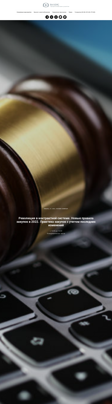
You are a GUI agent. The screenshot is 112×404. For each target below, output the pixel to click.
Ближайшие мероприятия (24, 12)
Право (70, 12)
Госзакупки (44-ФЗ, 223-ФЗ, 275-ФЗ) (85, 12)
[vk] (51, 17)
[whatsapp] (60, 17)
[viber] (65, 17)
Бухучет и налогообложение (42, 12)
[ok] (56, 17)
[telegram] (47, 17)
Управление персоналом (59, 12)
